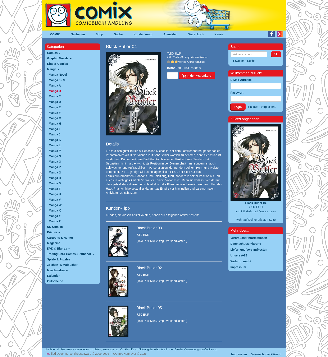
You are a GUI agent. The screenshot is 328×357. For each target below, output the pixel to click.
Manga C (55, 96)
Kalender (53, 275)
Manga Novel (58, 74)
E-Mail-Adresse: (242, 80)
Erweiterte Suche (244, 60)
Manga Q (55, 172)
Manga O (55, 161)
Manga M (55, 150)
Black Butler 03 (149, 228)
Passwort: (238, 92)
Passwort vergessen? (262, 106)
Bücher (53, 232)
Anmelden (170, 34)
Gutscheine (55, 281)
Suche (118, 34)
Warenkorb (196, 34)
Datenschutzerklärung (266, 354)
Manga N (55, 156)
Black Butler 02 (149, 268)
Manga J (54, 134)
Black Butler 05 (149, 308)
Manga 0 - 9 (57, 80)
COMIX (55, 34)
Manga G (55, 118)
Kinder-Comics (57, 63)
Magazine (53, 243)
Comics (53, 53)
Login (238, 107)
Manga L (55, 145)
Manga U (55, 194)
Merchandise (57, 270)
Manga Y (55, 216)
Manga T (55, 188)
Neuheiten (78, 34)
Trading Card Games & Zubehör (70, 254)
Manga (53, 69)
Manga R (55, 178)
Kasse (218, 34)
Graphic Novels (59, 58)
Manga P (55, 167)
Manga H (55, 123)
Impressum (239, 354)
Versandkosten (199, 57)
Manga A (55, 85)
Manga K (55, 140)
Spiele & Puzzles (58, 259)
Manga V (55, 199)
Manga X (55, 210)
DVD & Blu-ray (58, 248)
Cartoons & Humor (60, 237)
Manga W (55, 205)
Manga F (55, 112)
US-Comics (56, 226)
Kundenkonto (143, 34)
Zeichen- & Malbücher (62, 264)
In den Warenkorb (196, 75)
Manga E (55, 107)
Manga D (55, 101)
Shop (99, 34)
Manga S (55, 183)
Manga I (54, 129)
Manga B (55, 91)
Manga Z (55, 221)
